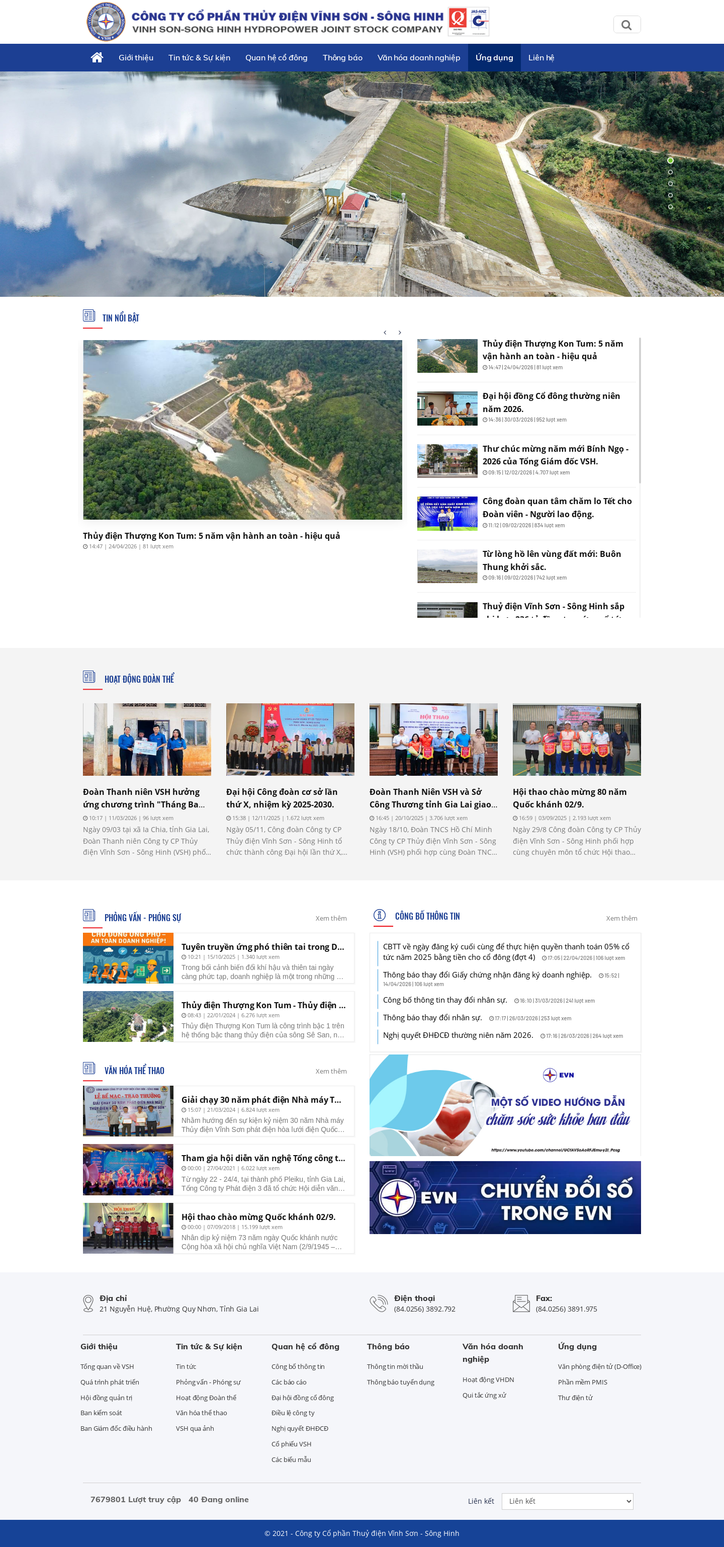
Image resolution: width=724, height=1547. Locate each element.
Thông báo (343, 57)
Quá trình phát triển (109, 1382)
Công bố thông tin (426, 916)
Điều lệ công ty (293, 1412)
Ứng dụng (494, 57)
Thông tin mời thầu (395, 1366)
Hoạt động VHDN (488, 1379)
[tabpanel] (362, 183)
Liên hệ (541, 57)
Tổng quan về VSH (107, 1366)
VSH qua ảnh (195, 1428)
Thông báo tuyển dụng (400, 1382)
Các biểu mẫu (291, 1459)
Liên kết (481, 1501)
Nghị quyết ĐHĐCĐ (300, 1428)
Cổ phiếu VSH (292, 1443)
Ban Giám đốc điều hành (116, 1428)
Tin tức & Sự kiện (199, 57)
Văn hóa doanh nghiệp (419, 57)
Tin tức (186, 1366)
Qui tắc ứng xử (484, 1395)
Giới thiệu (136, 57)
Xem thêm (331, 918)
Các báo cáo (289, 1382)
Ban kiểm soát (101, 1412)
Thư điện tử (575, 1397)
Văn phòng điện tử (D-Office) (600, 1366)
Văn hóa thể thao (133, 1071)
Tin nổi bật (121, 318)
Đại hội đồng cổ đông (303, 1397)
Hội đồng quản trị (106, 1397)
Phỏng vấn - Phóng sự (142, 918)
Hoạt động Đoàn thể (138, 679)
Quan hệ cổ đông (276, 57)
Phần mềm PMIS (582, 1382)
